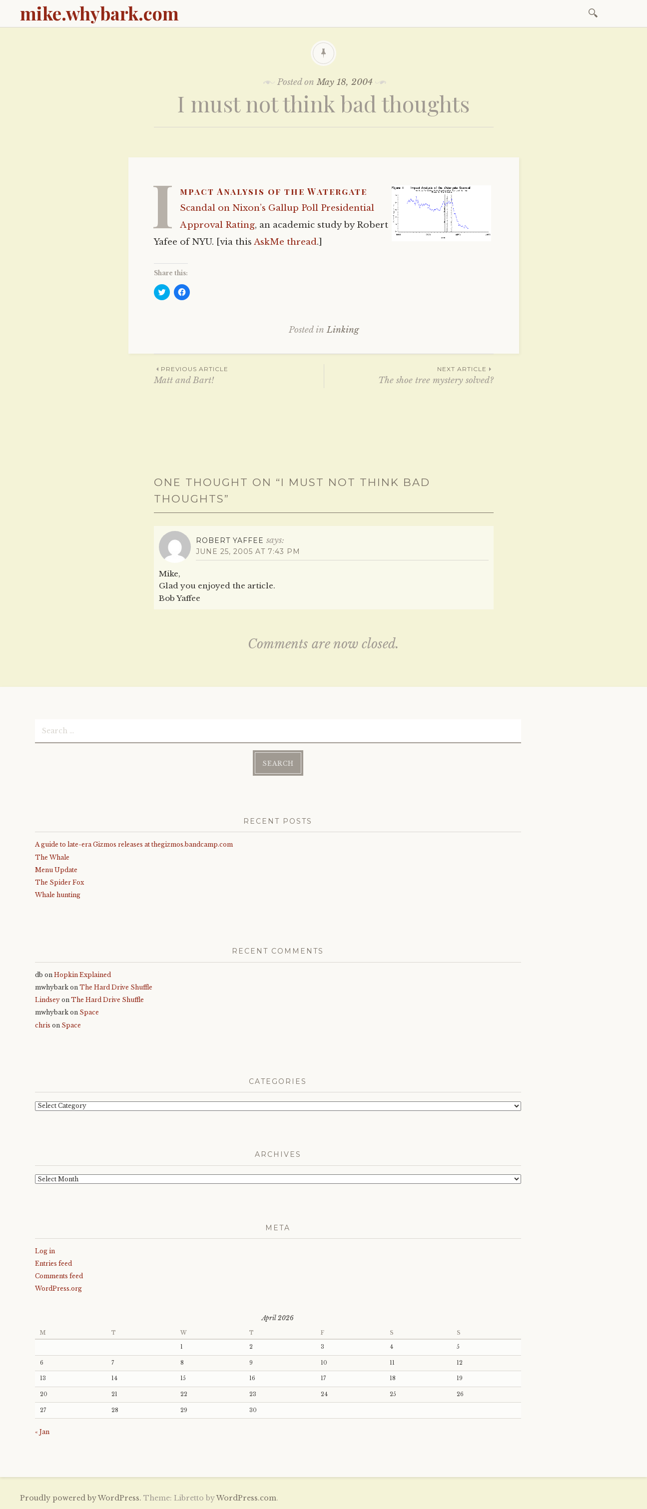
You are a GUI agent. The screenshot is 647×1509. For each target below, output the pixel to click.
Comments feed (59, 1276)
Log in (45, 1251)
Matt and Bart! (239, 375)
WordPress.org (58, 1288)
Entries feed (53, 1263)
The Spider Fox (59, 882)
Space (89, 1012)
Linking (343, 330)
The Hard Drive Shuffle (115, 987)
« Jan (42, 1432)
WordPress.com (246, 1498)
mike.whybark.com (99, 13)
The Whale (52, 857)
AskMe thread (285, 242)
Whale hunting (57, 895)
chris (42, 1025)
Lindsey (47, 1000)
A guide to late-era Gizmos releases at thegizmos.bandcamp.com (134, 844)
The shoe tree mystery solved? (409, 375)
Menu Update (56, 870)
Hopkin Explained (82, 975)
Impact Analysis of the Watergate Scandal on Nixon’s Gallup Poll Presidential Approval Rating (277, 208)
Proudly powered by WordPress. (80, 1498)
